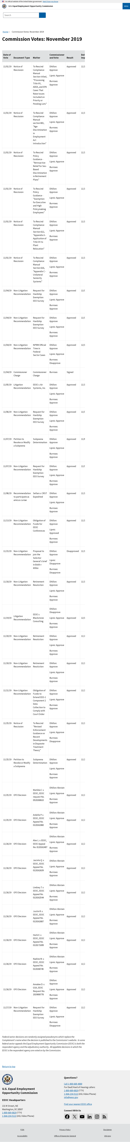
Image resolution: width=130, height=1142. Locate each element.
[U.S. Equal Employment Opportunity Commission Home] (59, 6)
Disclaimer (107, 1129)
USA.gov (107, 1136)
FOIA (22, 1129)
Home (5, 31)
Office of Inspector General (65, 1136)
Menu (126, 6)
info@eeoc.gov (71, 1097)
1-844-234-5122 (9, 1116)
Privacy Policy (65, 1129)
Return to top (8, 1066)
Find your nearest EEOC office (78, 1104)
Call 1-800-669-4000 (73, 1083)
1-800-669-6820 (9, 1112)
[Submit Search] (42, 15)
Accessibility (22, 1136)
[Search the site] (21, 15)
